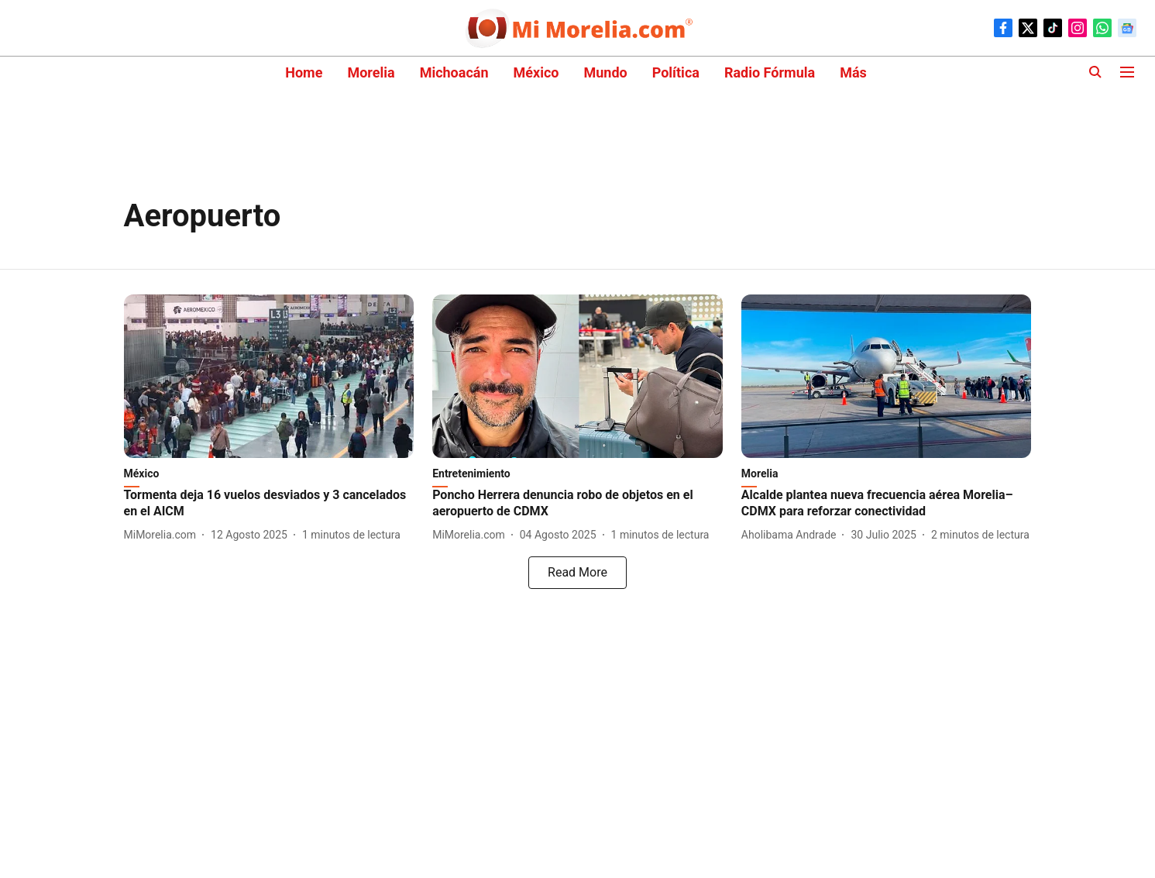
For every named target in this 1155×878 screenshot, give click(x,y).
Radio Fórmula (769, 72)
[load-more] (578, 572)
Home (303, 72)
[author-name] (163, 535)
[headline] (269, 503)
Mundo (605, 72)
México (536, 72)
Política (676, 72)
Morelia (370, 72)
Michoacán (454, 72)
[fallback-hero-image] (269, 376)
